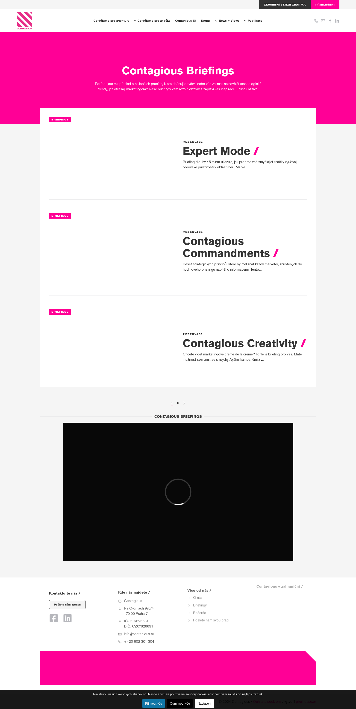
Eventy (206, 21)
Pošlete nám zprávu (67, 599)
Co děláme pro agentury (111, 21)
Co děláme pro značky (152, 21)
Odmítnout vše (180, 703)
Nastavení (204, 703)
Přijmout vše (153, 703)
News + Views (227, 21)
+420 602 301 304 (139, 634)
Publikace (253, 21)
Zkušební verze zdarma (285, 4)
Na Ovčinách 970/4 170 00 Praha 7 (139, 603)
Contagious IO (185, 21)
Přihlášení (325, 4)
